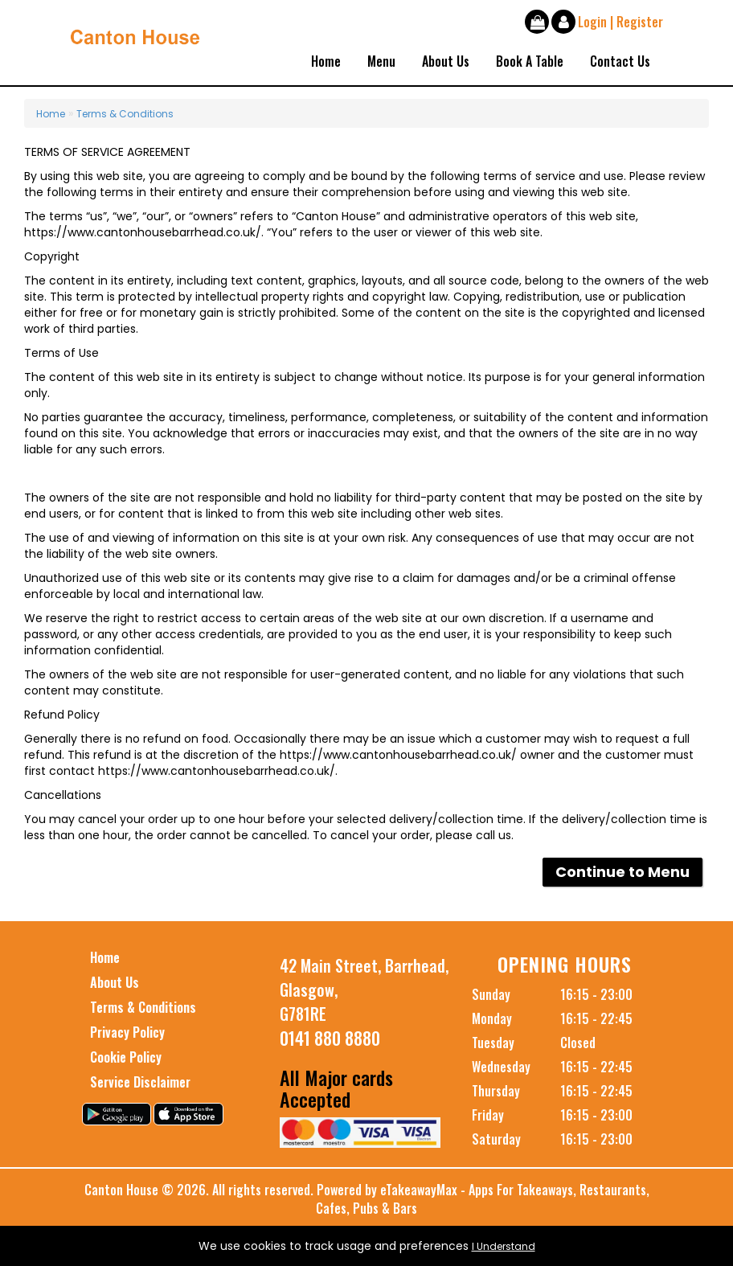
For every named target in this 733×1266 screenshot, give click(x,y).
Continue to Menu (622, 872)
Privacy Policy (127, 1032)
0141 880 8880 (330, 1038)
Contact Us (620, 61)
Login (592, 21)
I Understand (503, 1246)
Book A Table (529, 61)
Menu (381, 61)
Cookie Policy (126, 1057)
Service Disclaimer (140, 1082)
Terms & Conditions (125, 114)
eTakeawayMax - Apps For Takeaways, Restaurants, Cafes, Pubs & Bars (482, 1199)
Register (639, 21)
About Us (445, 61)
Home (326, 61)
